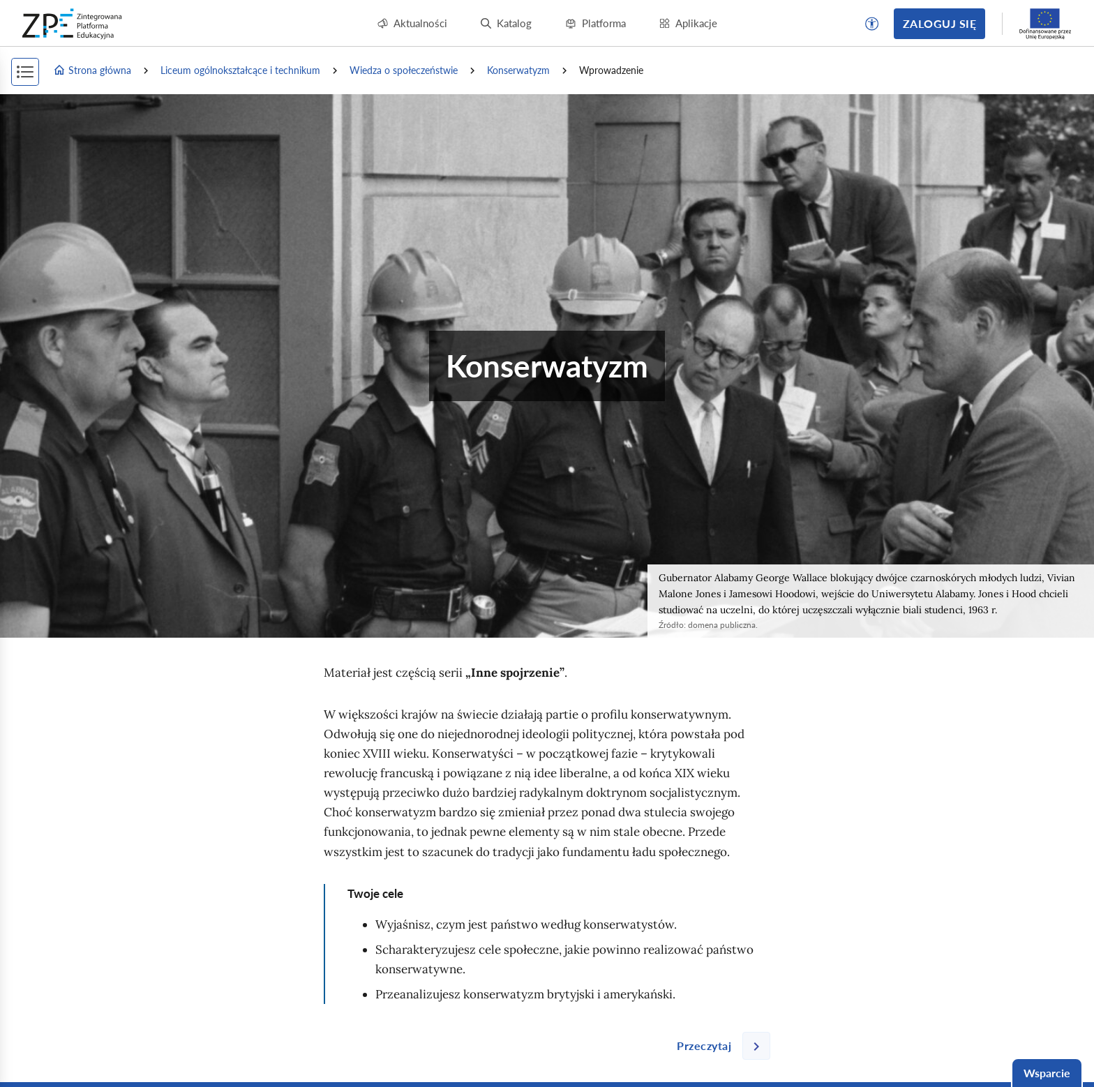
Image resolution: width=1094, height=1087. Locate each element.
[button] (872, 23)
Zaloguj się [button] (939, 23)
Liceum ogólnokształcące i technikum (240, 70)
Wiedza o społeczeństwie (404, 70)
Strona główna (92, 70)
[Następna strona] (718, 1046)
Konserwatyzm (518, 70)
